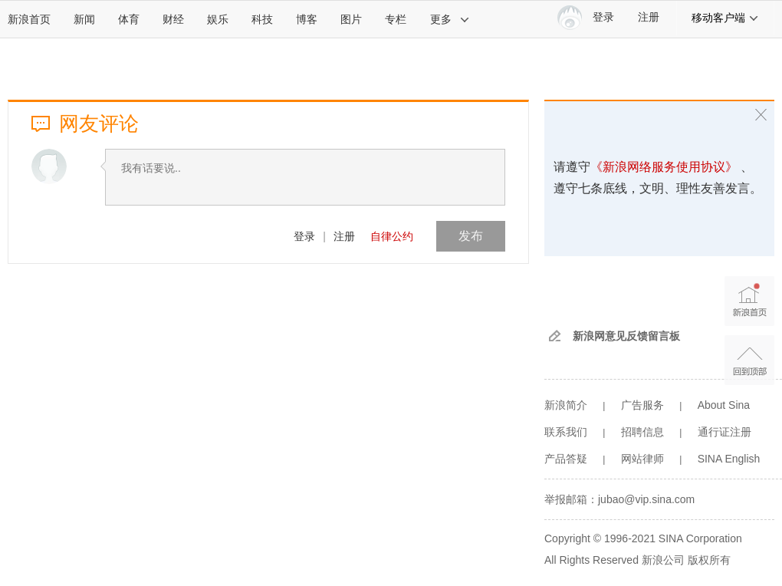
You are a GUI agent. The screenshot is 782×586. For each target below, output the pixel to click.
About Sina (724, 405)
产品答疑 (565, 459)
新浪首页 (29, 19)
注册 (648, 17)
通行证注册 (724, 432)
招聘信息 (642, 432)
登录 (304, 236)
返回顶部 (749, 360)
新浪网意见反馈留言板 (626, 336)
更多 (450, 19)
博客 (306, 19)
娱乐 (217, 19)
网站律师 (642, 459)
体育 (129, 19)
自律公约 (391, 236)
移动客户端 (725, 18)
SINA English (729, 459)
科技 (262, 19)
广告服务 (642, 405)
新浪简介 (565, 405)
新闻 (84, 19)
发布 (470, 235)
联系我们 (565, 432)
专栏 (395, 19)
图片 (351, 19)
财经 (173, 19)
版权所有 (709, 560)
